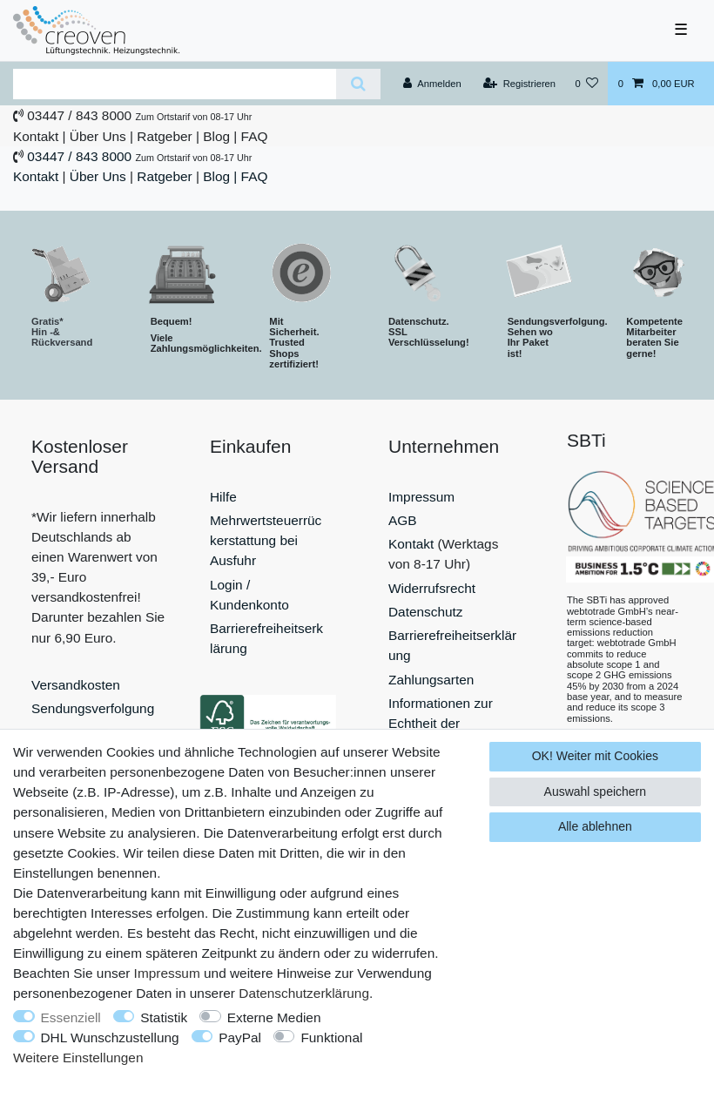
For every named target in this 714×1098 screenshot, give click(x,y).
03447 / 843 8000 (79, 115)
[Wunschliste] (586, 83)
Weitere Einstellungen (78, 1057)
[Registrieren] (519, 83)
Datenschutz (425, 611)
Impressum (421, 496)
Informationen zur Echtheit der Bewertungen (440, 723)
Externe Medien (274, 1017)
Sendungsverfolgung (92, 708)
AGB (402, 520)
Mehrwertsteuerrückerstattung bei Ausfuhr (265, 540)
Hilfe (223, 496)
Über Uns (98, 136)
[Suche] (358, 84)
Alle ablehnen (595, 826)
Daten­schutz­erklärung (304, 993)
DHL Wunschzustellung (110, 1037)
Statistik (163, 1017)
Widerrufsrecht (431, 588)
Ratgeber (164, 136)
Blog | (220, 136)
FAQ (254, 136)
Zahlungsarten (431, 679)
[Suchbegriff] (174, 84)
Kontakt (35, 136)
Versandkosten (75, 684)
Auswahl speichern (595, 791)
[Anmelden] (432, 83)
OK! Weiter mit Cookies (595, 756)
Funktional (331, 1037)
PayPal (240, 1037)
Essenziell (71, 1017)
